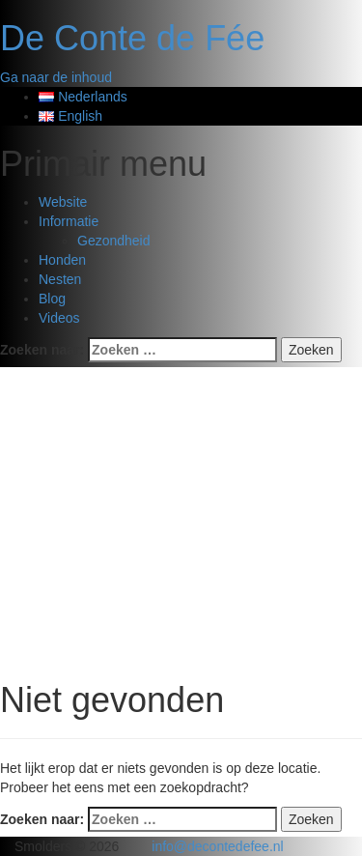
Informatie (68, 221)
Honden (62, 260)
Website (63, 202)
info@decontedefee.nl (217, 846)
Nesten (60, 279)
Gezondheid (114, 240)
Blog (52, 298)
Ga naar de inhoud (56, 77)
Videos (59, 318)
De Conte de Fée (132, 38)
